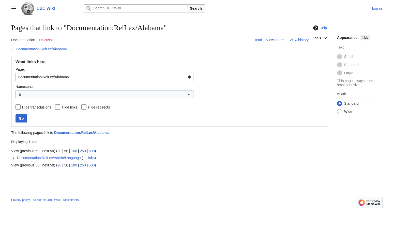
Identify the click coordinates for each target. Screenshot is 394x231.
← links (89, 158)
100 (74, 151)
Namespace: (26, 87)
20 (59, 151)
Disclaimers (71, 200)
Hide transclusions (36, 107)
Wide (348, 112)
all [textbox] (20, 94)
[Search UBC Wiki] (135, 8)
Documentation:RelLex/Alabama (41, 49)
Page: (20, 69)
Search (196, 8)
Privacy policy (20, 200)
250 (83, 151)
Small (348, 57)
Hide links (69, 107)
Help (319, 27)
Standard (351, 65)
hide (365, 37)
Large (348, 73)
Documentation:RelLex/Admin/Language (49, 158)
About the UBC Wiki (46, 200)
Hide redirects (99, 107)
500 (92, 151)
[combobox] (104, 77)
